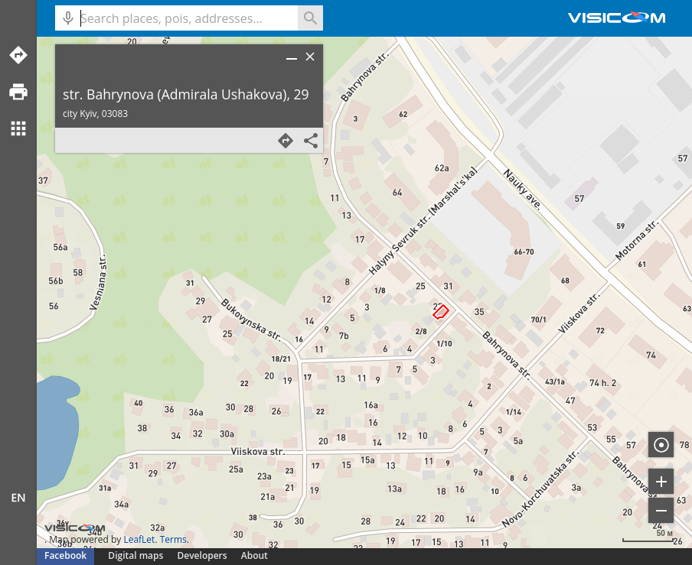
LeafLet (139, 539)
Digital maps (136, 555)
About (254, 555)
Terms (173, 539)
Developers (202, 555)
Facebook (65, 555)
